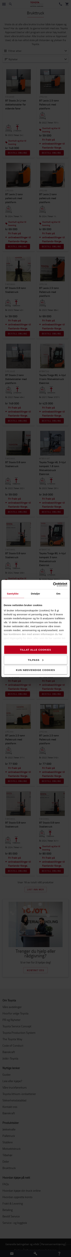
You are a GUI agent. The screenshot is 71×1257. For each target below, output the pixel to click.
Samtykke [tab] (13, 593)
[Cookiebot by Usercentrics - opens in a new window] (53, 584)
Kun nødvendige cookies (35, 670)
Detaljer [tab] (35, 593)
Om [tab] (58, 593)
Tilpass (35, 659)
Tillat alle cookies (35, 649)
